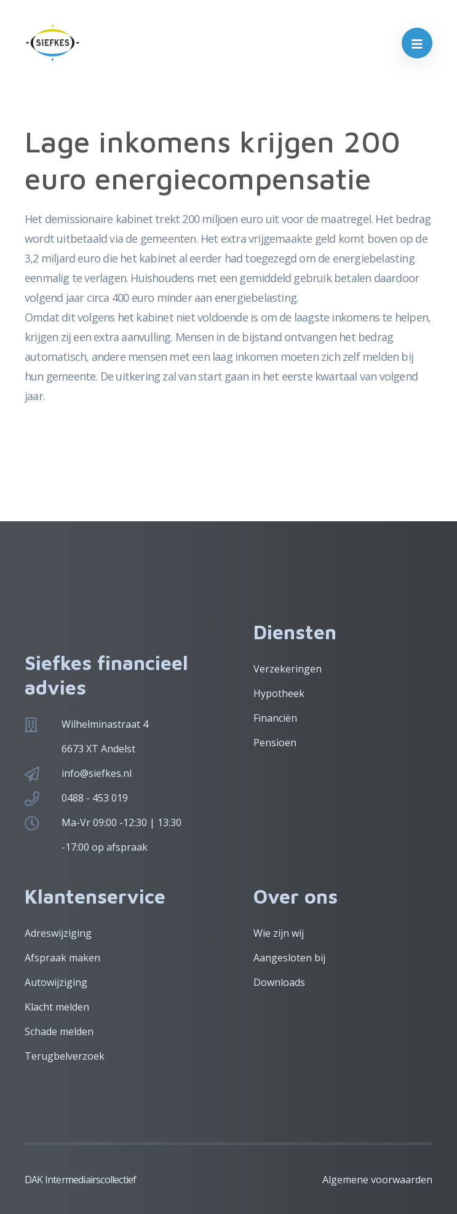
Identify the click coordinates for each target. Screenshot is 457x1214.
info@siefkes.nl (97, 773)
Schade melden (59, 1031)
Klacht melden (57, 1007)
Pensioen (274, 742)
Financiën (275, 718)
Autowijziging (56, 982)
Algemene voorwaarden (377, 1179)
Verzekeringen (287, 669)
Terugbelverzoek (65, 1056)
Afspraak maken (62, 957)
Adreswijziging (58, 933)
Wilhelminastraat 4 (105, 724)
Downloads (279, 982)
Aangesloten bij (289, 957)
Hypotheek (278, 693)
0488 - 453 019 (95, 798)
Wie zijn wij (278, 933)
